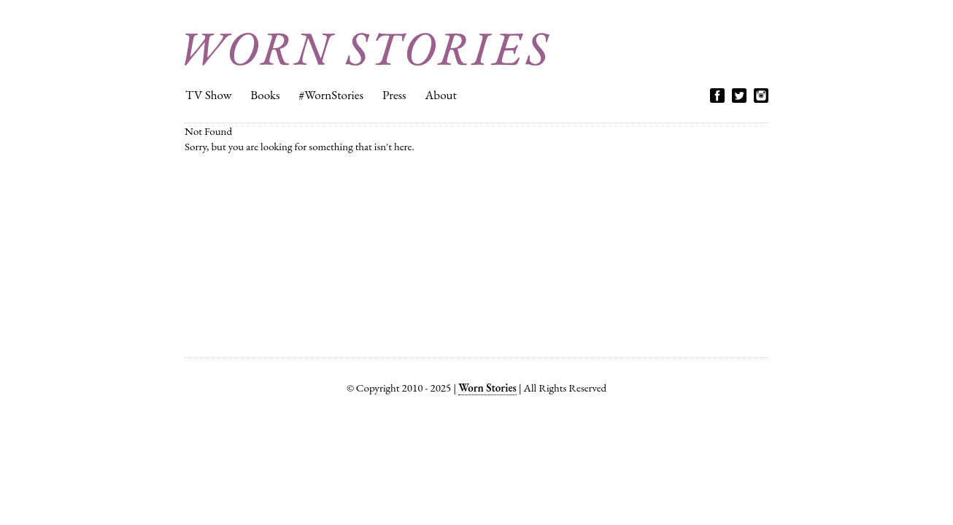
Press (394, 95)
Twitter (739, 95)
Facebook (717, 95)
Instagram (761, 95)
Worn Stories (367, 49)
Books (264, 95)
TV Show (208, 95)
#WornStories (330, 95)
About (441, 95)
